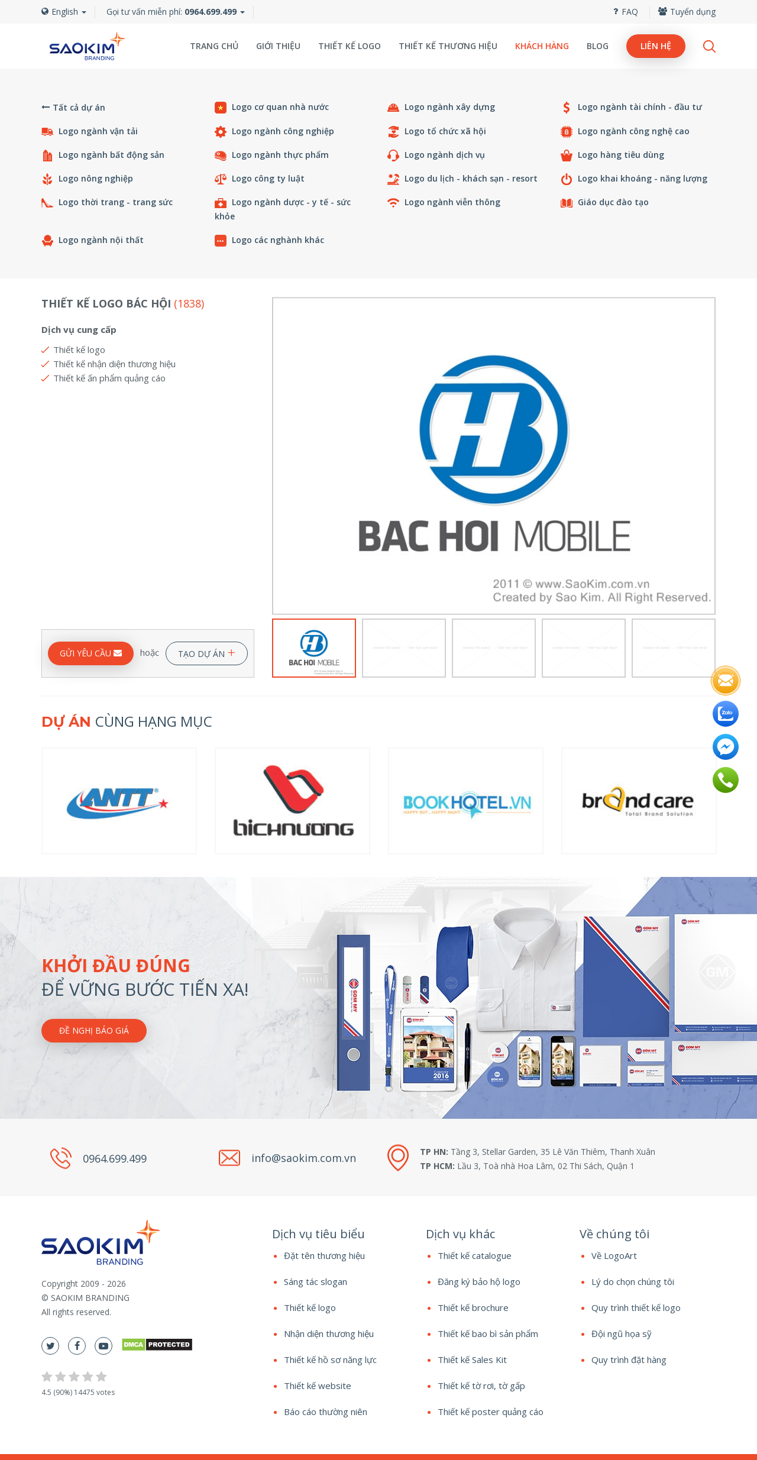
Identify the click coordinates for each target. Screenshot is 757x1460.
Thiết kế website (317, 1385)
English (63, 11)
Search (709, 46)
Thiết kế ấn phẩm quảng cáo (109, 378)
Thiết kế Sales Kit (472, 1359)
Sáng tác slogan (315, 1281)
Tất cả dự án (73, 107)
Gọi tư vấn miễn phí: (171, 11)
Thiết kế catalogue (475, 1255)
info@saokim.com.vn (303, 1158)
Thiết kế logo (349, 45)
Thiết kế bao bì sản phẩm (488, 1333)
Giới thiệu (278, 45)
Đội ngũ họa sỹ (621, 1333)
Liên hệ (655, 45)
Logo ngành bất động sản (102, 155)
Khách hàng (542, 45)
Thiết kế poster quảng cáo (491, 1411)
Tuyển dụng (687, 11)
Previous (279, 456)
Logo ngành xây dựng (441, 107)
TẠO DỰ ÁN (206, 651)
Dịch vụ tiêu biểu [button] (318, 1234)
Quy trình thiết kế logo (636, 1307)
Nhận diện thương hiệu (329, 1333)
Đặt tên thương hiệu (324, 1255)
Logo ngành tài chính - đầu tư (631, 107)
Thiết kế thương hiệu (448, 45)
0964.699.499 (115, 1158)
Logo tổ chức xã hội (436, 131)
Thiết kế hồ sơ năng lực (330, 1359)
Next (708, 456)
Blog (598, 45)
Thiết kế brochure (473, 1307)
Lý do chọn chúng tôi (632, 1281)
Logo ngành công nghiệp (274, 131)
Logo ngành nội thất (92, 240)
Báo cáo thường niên (325, 1411)
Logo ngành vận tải (89, 131)
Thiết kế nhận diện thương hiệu (114, 364)
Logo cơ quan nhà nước (272, 107)
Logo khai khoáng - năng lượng (634, 179)
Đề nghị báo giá (94, 1030)
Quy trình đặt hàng (629, 1359)
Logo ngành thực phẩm (272, 155)
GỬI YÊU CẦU (91, 653)
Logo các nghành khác (269, 240)
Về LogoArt (614, 1255)
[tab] (340, 1234)
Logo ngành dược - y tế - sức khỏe (283, 209)
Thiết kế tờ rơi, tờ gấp (481, 1385)
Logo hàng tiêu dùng (612, 155)
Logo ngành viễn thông (443, 202)
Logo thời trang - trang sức (107, 202)
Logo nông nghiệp (87, 179)
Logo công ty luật (260, 179)
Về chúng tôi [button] (614, 1234)
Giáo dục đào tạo (605, 202)
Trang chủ (214, 45)
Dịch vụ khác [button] (460, 1234)
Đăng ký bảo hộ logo (479, 1281)
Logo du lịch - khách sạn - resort (462, 179)
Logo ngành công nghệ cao (625, 131)
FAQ (625, 11)
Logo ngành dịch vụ (436, 155)
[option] (494, 456)
